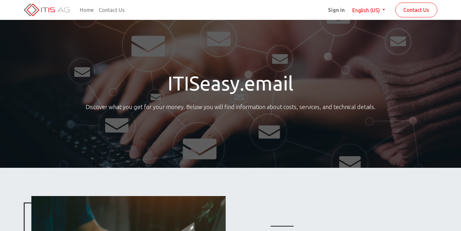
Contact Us (416, 10)
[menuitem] (86, 10)
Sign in (336, 10)
